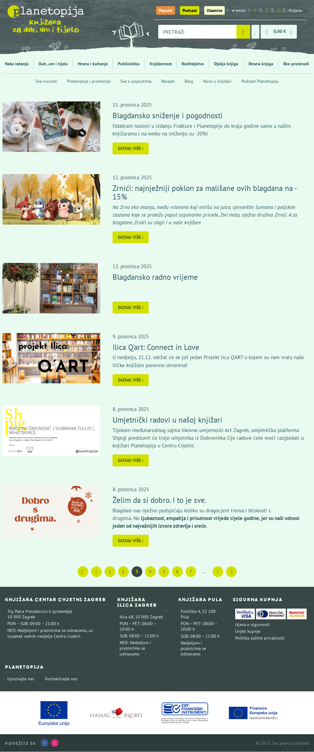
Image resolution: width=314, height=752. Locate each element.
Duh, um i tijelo (53, 63)
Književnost (161, 63)
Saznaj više (131, 148)
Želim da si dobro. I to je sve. (160, 500)
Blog (189, 81)
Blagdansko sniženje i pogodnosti (168, 115)
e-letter (241, 10)
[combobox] (197, 32)
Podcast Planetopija (259, 81)
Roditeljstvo (193, 63)
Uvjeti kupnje (247, 631)
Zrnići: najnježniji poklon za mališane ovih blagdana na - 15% (205, 192)
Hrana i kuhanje (93, 63)
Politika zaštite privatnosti (260, 638)
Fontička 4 (190, 611)
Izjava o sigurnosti (252, 624)
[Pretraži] (243, 32)
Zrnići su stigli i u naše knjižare (167, 222)
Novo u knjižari (217, 81)
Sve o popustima (135, 81)
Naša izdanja (17, 63)
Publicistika (129, 63)
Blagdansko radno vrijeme (155, 277)
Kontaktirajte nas (61, 679)
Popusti (166, 10)
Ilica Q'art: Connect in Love (156, 347)
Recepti (168, 81)
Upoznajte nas (20, 679)
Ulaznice (214, 10)
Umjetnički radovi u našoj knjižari (168, 420)
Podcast (189, 10)
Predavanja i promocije (88, 81)
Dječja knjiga (226, 63)
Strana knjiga (260, 63)
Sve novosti (46, 81)
